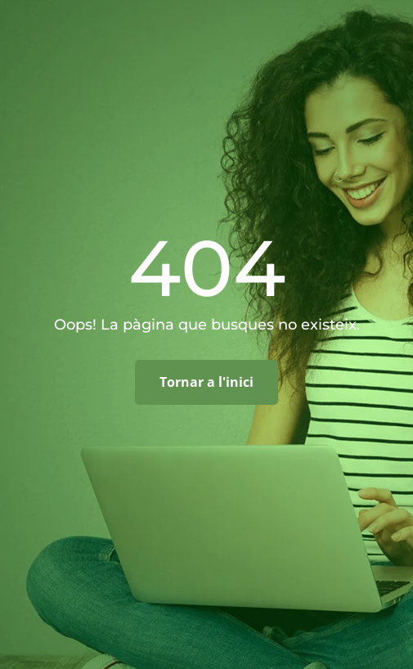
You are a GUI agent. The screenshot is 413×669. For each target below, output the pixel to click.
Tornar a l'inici (206, 382)
